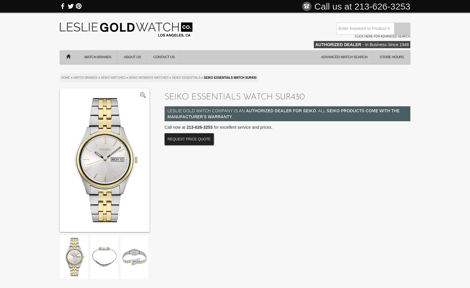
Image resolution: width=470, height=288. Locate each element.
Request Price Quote (189, 139)
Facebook (63, 6)
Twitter (70, 6)
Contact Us (164, 57)
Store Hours (392, 57)
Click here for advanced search (382, 36)
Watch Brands (98, 57)
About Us (132, 57)
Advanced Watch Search (344, 57)
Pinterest (78, 6)
